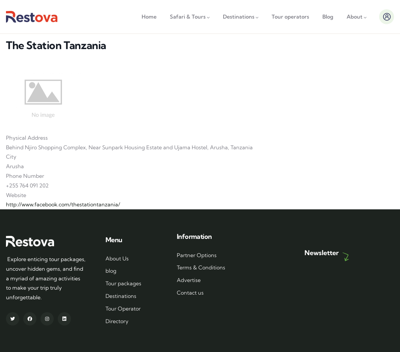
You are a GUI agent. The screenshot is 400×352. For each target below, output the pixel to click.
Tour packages (123, 283)
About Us (117, 258)
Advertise (189, 280)
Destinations (120, 296)
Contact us (190, 292)
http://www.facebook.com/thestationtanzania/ (63, 204)
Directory (116, 321)
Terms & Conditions (201, 267)
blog (110, 270)
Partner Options (197, 255)
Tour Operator (123, 308)
